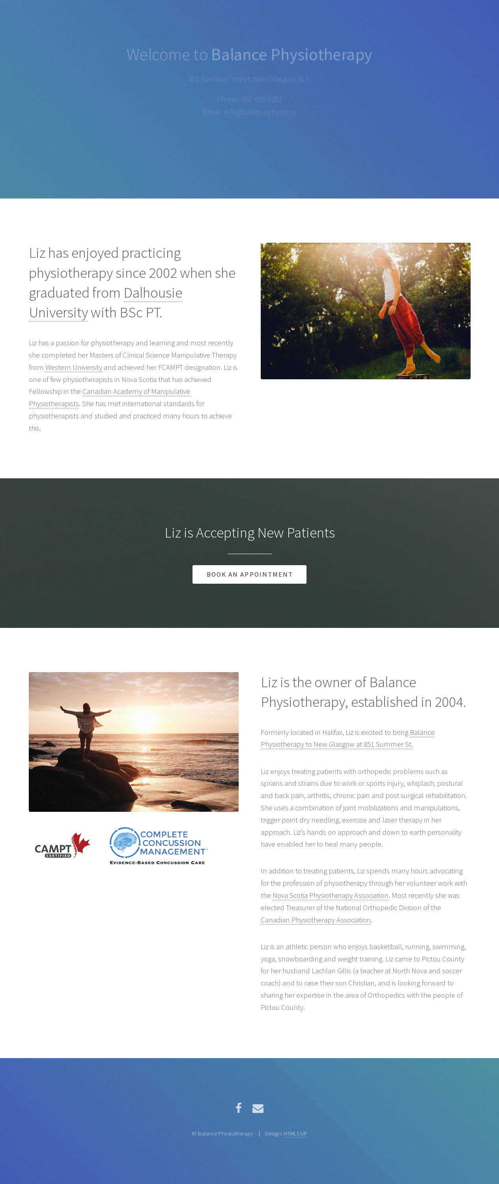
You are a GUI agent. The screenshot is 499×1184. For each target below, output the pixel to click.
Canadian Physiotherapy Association (316, 919)
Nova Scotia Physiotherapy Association (331, 895)
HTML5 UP (295, 1133)
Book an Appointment (250, 574)
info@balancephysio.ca (260, 111)
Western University (73, 367)
